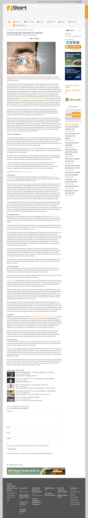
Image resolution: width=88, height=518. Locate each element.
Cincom (22, 506)
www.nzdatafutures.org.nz (26, 171)
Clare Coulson (32, 35)
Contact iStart (74, 497)
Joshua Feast (10, 280)
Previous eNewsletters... (76, 49)
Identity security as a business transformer (35, 378)
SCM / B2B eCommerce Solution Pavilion (62, 489)
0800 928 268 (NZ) (75, 502)
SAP (8, 501)
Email (37, 38)
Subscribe (47, 1)
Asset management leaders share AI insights (35, 372)
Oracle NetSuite (11, 495)
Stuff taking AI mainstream (27, 397)
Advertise (53, 1)
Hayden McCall (26, 392)
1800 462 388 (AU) (75, 504)
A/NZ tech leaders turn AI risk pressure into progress (72, 136)
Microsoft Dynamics (12, 493)
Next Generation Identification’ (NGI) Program (31, 98)
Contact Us (59, 1)
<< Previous (70, 106)
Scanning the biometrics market (24, 30)
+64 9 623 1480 (74, 501)
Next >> (77, 106)
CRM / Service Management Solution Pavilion (37, 489)
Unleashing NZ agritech (72, 186)
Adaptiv (22, 513)
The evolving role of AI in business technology (36, 391)
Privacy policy (74, 499)
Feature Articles (11, 30)
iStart (46, 490)
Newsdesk (24, 380)
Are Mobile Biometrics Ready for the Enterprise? (42, 316)
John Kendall (55, 216)
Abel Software (11, 491)
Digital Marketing (49, 488)
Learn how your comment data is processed (40, 453)
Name (8, 427)
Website (9, 438)
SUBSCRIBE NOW (86, 12)
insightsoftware (24, 491)
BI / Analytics (23, 488)
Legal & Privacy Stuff (68, 1)
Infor (21, 490)
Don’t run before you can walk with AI (32, 385)
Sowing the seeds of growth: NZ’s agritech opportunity (71, 152)
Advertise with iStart (75, 491)
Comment (9, 411)
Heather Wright (26, 374)
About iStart (40, 1)
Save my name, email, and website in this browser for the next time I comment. (28, 445)
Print (32, 38)
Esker (21, 499)
